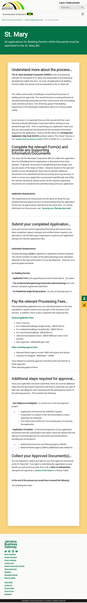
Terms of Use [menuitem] (8, 592)
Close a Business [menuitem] (10, 561)
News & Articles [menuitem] (9, 579)
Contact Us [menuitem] (8, 586)
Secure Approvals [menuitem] (10, 570)
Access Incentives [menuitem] (10, 558)
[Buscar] (69, 8)
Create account (74, 3)
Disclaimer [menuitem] (8, 595)
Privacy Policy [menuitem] (9, 589)
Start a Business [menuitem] (10, 555)
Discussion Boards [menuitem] (10, 576)
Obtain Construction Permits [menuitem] (14, 567)
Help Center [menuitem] (8, 583)
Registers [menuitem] (7, 573)
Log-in (62, 3)
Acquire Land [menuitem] (9, 564)
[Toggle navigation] (82, 14)
